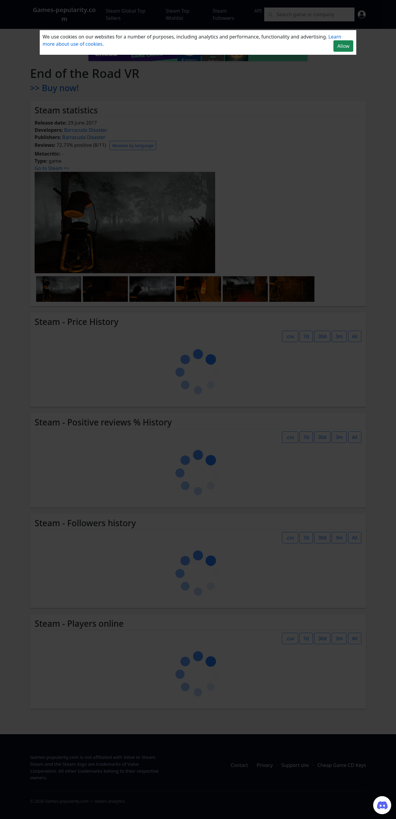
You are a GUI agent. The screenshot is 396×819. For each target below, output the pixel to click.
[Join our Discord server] (382, 805)
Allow (343, 46)
